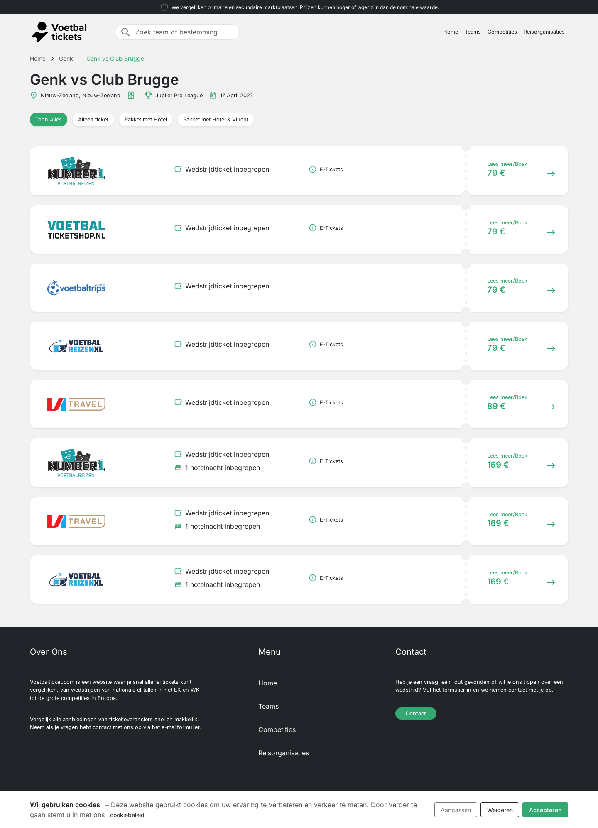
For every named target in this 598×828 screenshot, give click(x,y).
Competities (502, 32)
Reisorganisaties (544, 32)
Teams (473, 32)
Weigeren (500, 809)
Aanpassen (456, 809)
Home (450, 32)
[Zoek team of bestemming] (184, 32)
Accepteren (545, 809)
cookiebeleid (127, 814)
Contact (416, 713)
